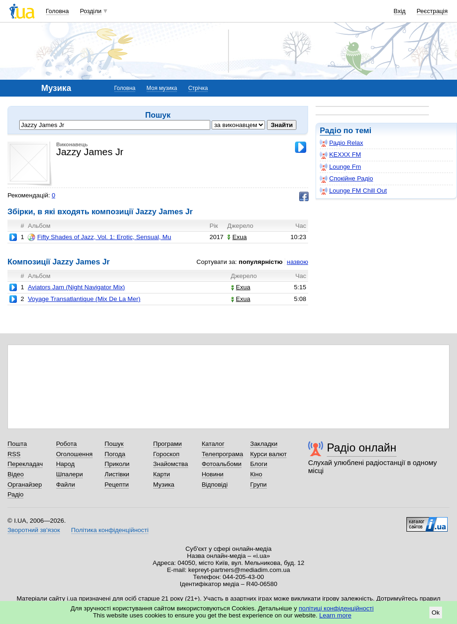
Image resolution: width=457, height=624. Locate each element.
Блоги (258, 463)
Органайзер (24, 484)
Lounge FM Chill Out (353, 191)
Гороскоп (166, 454)
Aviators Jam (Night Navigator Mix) (76, 287)
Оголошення (74, 454)
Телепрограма (222, 454)
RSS (14, 454)
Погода (114, 454)
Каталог (213, 443)
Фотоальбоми (222, 463)
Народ (65, 463)
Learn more (335, 615)
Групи (258, 484)
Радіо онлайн (362, 447)
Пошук (114, 443)
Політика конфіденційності (109, 530)
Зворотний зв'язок (33, 530)
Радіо (330, 130)
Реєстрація (432, 11)
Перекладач (25, 463)
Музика (163, 484)
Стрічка (198, 88)
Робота (66, 443)
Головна (57, 11)
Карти (161, 474)
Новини (213, 474)
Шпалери (69, 474)
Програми (167, 443)
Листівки (116, 474)
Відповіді (215, 484)
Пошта (17, 443)
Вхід (400, 11)
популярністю (261, 261)
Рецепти (116, 484)
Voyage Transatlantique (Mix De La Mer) (84, 298)
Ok (436, 612)
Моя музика (162, 88)
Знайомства (170, 463)
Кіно (256, 474)
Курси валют (268, 454)
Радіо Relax (341, 143)
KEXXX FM (340, 154)
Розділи (91, 11)
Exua (237, 237)
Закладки (263, 443)
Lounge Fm (340, 167)
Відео (15, 474)
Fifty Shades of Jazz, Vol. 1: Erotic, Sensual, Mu (99, 237)
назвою (297, 261)
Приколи (116, 463)
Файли (65, 484)
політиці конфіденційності (336, 608)
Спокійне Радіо (346, 178)
